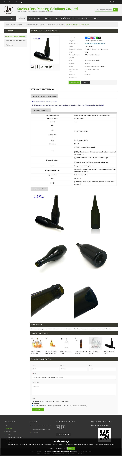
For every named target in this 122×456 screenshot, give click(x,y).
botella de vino (67, 329)
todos (13, 25)
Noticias (48, 18)
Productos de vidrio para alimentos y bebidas (31, 25)
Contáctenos (83, 18)
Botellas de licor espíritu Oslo (36, 352)
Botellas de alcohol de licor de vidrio (51, 352)
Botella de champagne (38, 329)
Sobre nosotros (35, 18)
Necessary (48, 451)
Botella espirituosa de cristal (55, 25)
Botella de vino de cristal (109, 352)
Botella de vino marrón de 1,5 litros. (85, 329)
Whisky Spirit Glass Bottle (65, 352)
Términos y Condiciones (79, 405)
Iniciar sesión (14, 2)
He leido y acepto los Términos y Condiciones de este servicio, (59, 405)
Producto (21, 18)
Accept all (71, 448)
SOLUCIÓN (95, 18)
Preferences (65, 451)
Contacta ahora (63, 434)
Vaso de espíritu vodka (94, 352)
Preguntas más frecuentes (64, 18)
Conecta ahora (74, 82)
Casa (12, 18)
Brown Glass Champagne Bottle (95, 43)
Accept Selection (60, 448)
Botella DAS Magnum (104, 329)
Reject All (50, 448)
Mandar (38, 409)
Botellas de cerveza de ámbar (81, 352)
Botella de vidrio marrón (53, 329)
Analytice (56, 451)
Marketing (73, 451)
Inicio (7, 25)
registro (22, 2)
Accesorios (35, 403)
